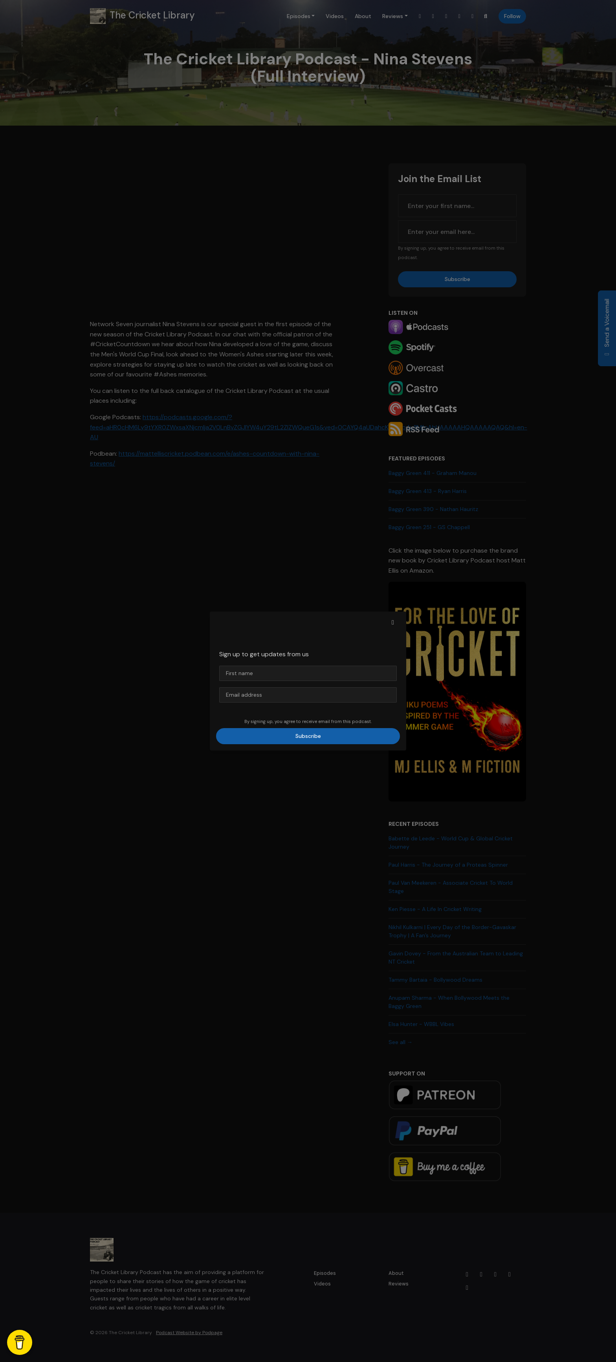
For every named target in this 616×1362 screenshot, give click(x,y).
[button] (393, 622)
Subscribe (308, 735)
